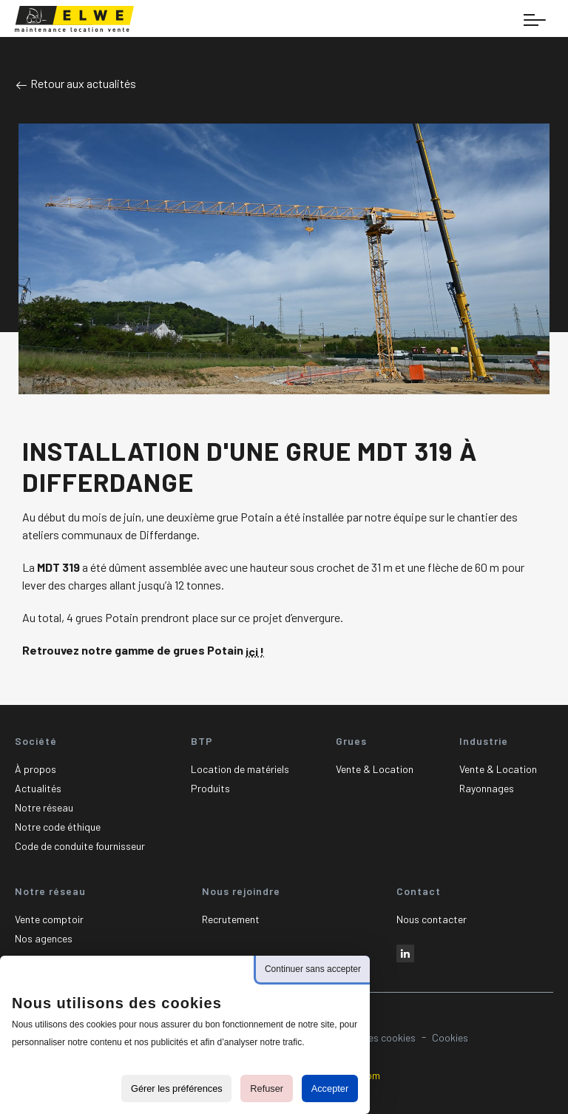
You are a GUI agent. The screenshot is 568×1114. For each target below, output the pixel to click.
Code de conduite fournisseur (80, 846)
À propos (35, 769)
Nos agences (43, 938)
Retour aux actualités (75, 83)
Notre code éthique (58, 826)
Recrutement (231, 919)
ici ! (255, 651)
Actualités (38, 788)
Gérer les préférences (177, 1088)
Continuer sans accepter (313, 969)
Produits (210, 788)
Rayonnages (486, 788)
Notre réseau (44, 807)
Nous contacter (431, 919)
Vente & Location (374, 769)
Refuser (266, 1088)
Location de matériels (240, 769)
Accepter (330, 1088)
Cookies (450, 1037)
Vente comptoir (49, 919)
